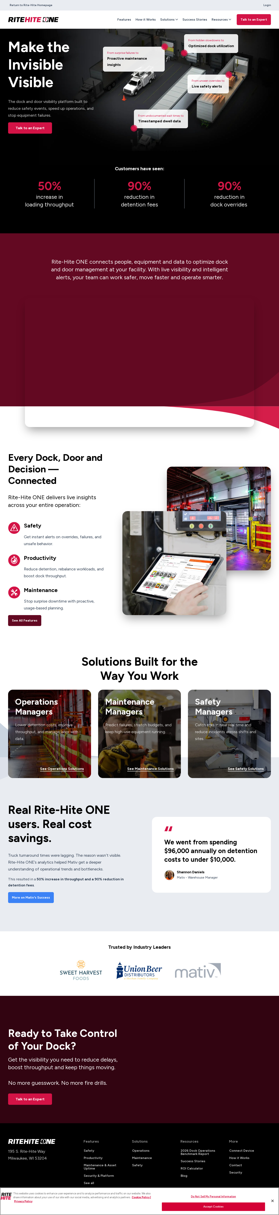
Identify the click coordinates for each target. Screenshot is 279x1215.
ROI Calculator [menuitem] (192, 1168)
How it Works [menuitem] (146, 19)
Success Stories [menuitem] (194, 19)
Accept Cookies (213, 1206)
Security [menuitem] (235, 1172)
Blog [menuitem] (184, 1176)
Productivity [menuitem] (93, 1158)
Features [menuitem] (124, 19)
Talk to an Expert (30, 128)
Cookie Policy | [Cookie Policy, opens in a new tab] (141, 1197)
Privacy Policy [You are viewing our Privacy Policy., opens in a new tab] (23, 1201)
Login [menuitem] (267, 5)
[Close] (272, 1200)
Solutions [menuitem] (167, 19)
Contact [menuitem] (235, 1165)
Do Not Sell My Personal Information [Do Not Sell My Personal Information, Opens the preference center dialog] (213, 1196)
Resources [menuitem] (220, 19)
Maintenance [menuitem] (142, 1158)
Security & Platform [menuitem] (99, 1176)
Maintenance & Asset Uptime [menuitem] (100, 1166)
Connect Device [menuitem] (241, 1151)
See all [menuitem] (89, 1183)
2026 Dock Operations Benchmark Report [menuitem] (198, 1152)
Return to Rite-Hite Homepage (31, 5)
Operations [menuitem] (141, 1151)
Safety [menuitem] (89, 1151)
